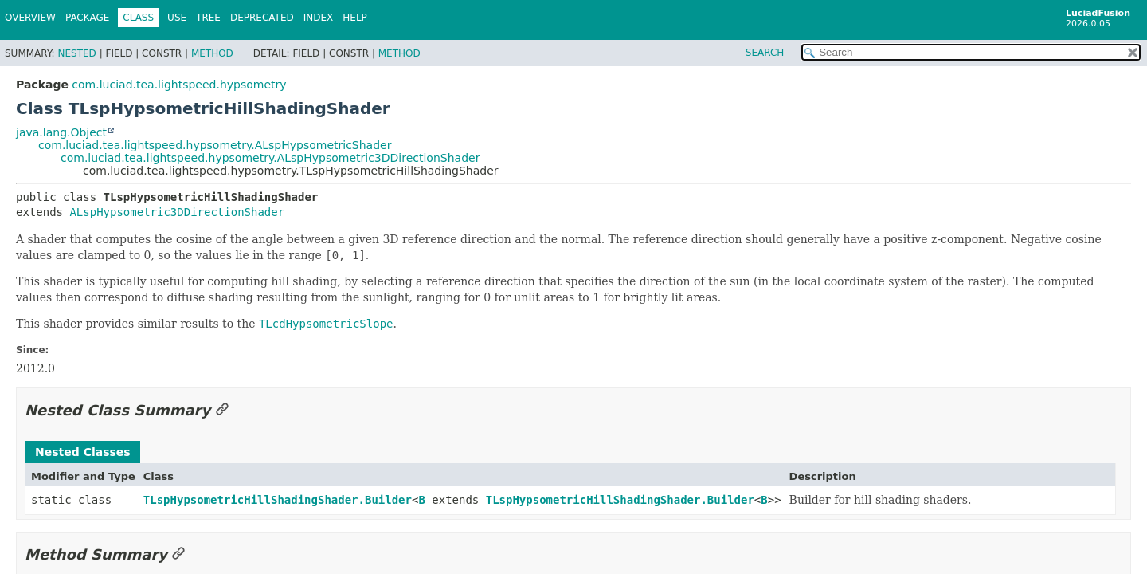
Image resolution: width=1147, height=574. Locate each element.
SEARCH (765, 52)
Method (212, 53)
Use (176, 17)
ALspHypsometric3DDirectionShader (176, 212)
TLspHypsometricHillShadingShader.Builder (277, 499)
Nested (76, 53)
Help (355, 17)
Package (87, 17)
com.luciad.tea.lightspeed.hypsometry (179, 84)
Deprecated (262, 17)
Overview (30, 17)
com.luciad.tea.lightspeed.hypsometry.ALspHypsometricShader (214, 145)
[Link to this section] (222, 410)
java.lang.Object (61, 132)
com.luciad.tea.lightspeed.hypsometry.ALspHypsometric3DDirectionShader (270, 157)
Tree (208, 17)
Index (318, 17)
